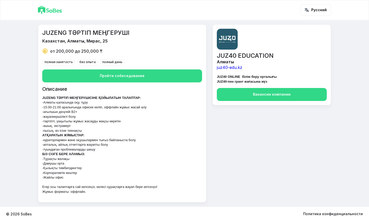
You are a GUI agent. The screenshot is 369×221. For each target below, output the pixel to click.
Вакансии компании (272, 94)
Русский (316, 10)
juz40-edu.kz (229, 67)
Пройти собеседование (122, 75)
